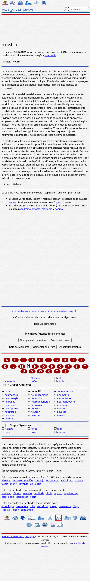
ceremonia (22, 506)
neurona (62, 405)
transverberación (23, 480)
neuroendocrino (66, 401)
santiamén (27, 509)
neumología (11, 398)
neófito (61, 381)
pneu (58, 202)
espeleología (71, 493)
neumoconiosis (39, 395)
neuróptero (11, 408)
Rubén (15, 509)
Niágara (9, 428)
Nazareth (10, 381)
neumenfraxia (65, 391)
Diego (76, 506)
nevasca (61, 411)
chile (32, 506)
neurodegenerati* (41, 401)
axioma (36, 209)
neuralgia (10, 401)
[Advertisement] (45, 29)
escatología (8, 496)
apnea (12, 202)
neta (7, 391)
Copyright (30, 536)
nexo (60, 415)
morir (13, 483)
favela (5, 483)
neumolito (63, 395)
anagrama (25, 209)
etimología (8, 506)
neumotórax (64, 398)
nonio (8, 432)
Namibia (35, 378)
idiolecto (6, 480)
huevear (6, 493)
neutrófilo (10, 411)
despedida (22, 496)
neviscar (9, 415)
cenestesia (65, 506)
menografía (52, 480)
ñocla (33, 496)
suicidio (27, 493)
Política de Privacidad (13, 536)
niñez (34, 428)
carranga (23, 483)
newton (35, 415)
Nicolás (6, 509)
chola (49, 493)
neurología (37, 405)
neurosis (35, 408)
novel (34, 432)
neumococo (11, 395)
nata (59, 378)
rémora (17, 493)
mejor (53, 506)
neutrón (35, 411)
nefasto (35, 381)
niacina (9, 418)
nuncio (61, 432)
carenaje (39, 480)
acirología (35, 483)
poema (59, 209)
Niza (59, 428)
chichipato (67, 480)
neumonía (50, 55)
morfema (47, 209)
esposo (58, 493)
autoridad (42, 506)
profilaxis (39, 493)
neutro (61, 408)
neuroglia (10, 405)
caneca (79, 480)
